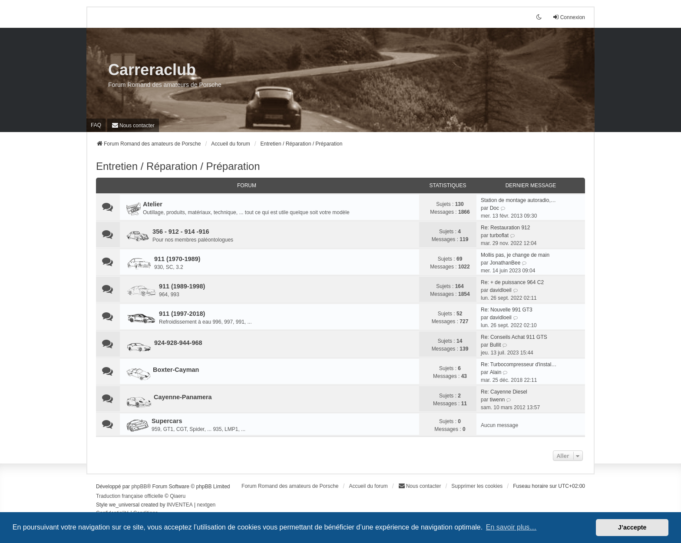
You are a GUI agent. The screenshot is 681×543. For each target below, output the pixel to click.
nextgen (206, 505)
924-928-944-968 (178, 342)
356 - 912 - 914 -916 (180, 231)
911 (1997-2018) (182, 313)
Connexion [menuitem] (568, 17)
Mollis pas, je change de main (515, 255)
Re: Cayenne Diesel (504, 392)
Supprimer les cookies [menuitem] (476, 486)
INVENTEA (180, 505)
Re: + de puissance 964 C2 (512, 282)
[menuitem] (133, 125)
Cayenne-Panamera (183, 397)
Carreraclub (152, 70)
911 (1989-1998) (182, 286)
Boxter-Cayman (176, 369)
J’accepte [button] (632, 527)
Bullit (495, 345)
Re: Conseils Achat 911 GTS (514, 337)
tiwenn (497, 400)
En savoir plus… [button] (511, 527)
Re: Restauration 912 (505, 228)
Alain (496, 372)
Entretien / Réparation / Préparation (178, 166)
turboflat (499, 235)
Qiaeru (177, 496)
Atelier (152, 204)
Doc (494, 208)
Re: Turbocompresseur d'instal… (518, 364)
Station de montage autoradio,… (518, 200)
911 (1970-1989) (177, 258)
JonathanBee (505, 263)
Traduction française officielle (129, 496)
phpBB (139, 486)
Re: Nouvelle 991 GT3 (506, 310)
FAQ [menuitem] (96, 125)
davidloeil (501, 290)
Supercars (167, 420)
